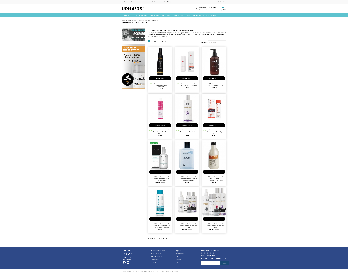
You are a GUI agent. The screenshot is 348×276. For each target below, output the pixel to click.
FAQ (177, 262)
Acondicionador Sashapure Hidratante (215, 179)
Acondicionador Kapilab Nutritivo (188, 132)
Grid (149, 41)
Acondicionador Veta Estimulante (161, 179)
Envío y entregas (156, 253)
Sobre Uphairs (180, 253)
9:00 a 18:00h (203, 10)
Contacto (154, 265)
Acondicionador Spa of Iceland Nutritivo (188, 179)
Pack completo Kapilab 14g (188, 226)
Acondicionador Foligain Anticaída (215, 132)
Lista (151, 41)
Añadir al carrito (160, 78)
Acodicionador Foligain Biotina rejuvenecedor (161, 226)
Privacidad (154, 271)
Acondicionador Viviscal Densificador (161, 132)
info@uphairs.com (130, 254)
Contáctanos (207, 8)
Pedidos (153, 262)
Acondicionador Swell (215, 85)
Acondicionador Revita (189, 85)
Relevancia (217, 42)
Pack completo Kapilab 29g (215, 226)
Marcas (178, 259)
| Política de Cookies (172, 271)
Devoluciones (155, 259)
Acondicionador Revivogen (161, 85)
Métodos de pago (156, 256)
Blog (177, 256)
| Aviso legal (161, 271)
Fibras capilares (181, 265)
